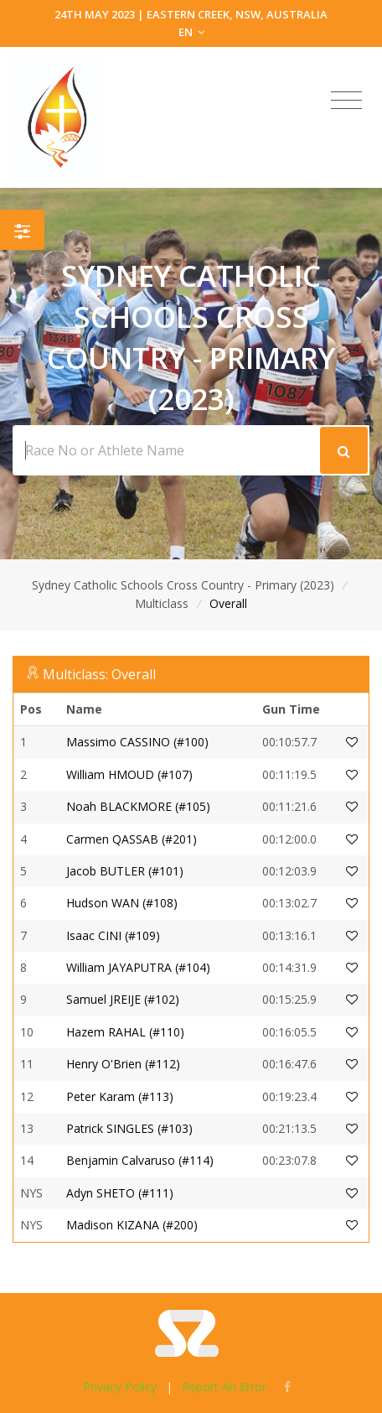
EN (191, 31)
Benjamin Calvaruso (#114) (140, 1160)
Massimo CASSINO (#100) (137, 742)
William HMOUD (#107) (129, 774)
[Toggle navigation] (346, 101)
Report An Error (224, 1387)
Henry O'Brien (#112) (123, 1064)
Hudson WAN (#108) (122, 903)
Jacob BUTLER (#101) (124, 871)
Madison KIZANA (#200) (132, 1225)
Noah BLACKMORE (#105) (138, 806)
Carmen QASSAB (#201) (131, 839)
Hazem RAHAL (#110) (125, 1032)
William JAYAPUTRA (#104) (138, 967)
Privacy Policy (120, 1387)
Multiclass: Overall (99, 674)
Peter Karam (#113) (119, 1096)
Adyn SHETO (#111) (119, 1193)
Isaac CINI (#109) (113, 935)
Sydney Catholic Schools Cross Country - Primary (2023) (183, 585)
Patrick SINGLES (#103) (129, 1128)
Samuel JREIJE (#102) (122, 999)
